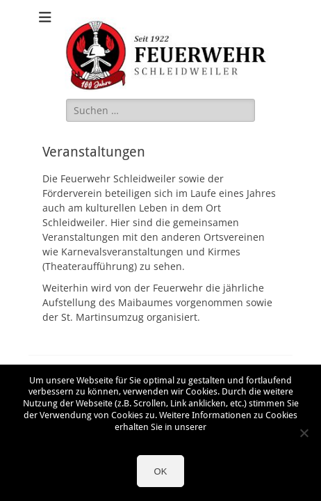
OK (160, 471)
